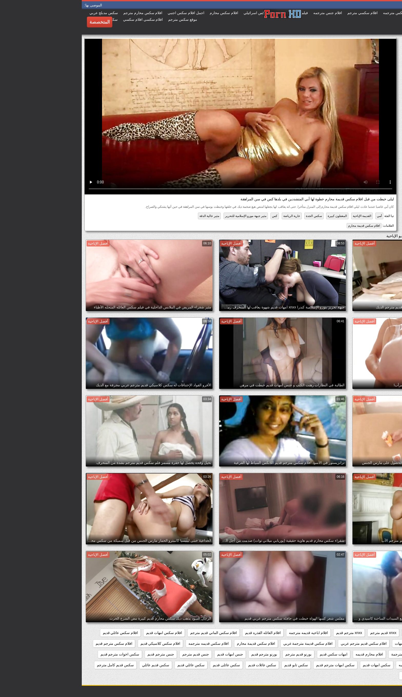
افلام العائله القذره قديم (181, 633)
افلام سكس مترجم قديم (32, 643)
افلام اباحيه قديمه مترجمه (226, 633)
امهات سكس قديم (252, 654)
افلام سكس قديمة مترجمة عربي (226, 643)
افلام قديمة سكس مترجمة (329, 654)
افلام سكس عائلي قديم (38, 633)
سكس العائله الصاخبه (333, 665)
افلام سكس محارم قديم (376, 654)
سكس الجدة (232, 216)
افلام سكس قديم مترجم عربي (282, 643)
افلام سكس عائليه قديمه (375, 643)
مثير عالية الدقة (128, 216)
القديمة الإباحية (280, 216)
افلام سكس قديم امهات (331, 643)
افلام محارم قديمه (287, 654)
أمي (297, 216)
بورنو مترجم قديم (182, 654)
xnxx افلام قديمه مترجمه (375, 633)
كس (193, 216)
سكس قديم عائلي (73, 665)
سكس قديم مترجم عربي (339, 676)
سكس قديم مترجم (380, 676)
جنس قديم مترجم (113, 654)
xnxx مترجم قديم (267, 633)
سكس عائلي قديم (109, 665)
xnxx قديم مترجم (301, 633)
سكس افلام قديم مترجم (375, 665)
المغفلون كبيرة (255, 216)
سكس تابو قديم (214, 665)
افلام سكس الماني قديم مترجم (131, 633)
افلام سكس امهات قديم (82, 633)
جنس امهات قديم (148, 654)
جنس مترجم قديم (79, 654)
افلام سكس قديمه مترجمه (127, 643)
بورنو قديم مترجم (217, 654)
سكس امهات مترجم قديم (253, 665)
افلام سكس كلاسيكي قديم (79, 643)
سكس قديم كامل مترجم (33, 665)
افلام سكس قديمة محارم (282, 225)
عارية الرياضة (210, 216)
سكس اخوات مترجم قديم (38, 654)
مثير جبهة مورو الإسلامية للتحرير (164, 216)
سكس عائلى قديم (144, 665)
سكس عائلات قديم (180, 665)
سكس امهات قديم (295, 665)
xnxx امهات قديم (335, 633)
